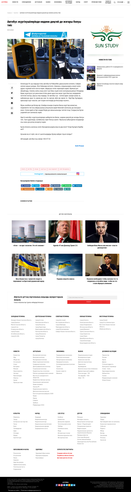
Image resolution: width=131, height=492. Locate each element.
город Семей (103, 318)
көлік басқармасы (64, 169)
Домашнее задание (64, 420)
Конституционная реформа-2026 (43, 392)
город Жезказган (40, 332)
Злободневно (26, 2)
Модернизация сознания (109, 376)
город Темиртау (40, 334)
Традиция (38, 415)
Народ (78, 2)
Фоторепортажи (63, 436)
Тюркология (81, 363)
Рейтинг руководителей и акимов (43, 372)
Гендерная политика (39, 363)
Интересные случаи (64, 431)
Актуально (38, 2)
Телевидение (17, 427)
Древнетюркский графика (86, 369)
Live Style (61, 412)
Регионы (102, 436)
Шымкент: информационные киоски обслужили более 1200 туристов (110, 79)
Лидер (102, 418)
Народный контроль (62, 360)
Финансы (59, 372)
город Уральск (15, 321)
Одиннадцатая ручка (108, 369)
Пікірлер (16, 13)
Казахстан (16, 353)
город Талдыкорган (86, 323)
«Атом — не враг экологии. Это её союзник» (28, 246)
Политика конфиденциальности (31, 489)
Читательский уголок (64, 422)
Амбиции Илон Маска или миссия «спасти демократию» (102, 247)
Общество (16, 358)
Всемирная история (84, 356)
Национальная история (85, 353)
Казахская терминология (108, 422)
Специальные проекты (84, 425)
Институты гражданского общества (40, 375)
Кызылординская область (88, 341)
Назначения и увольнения (41, 381)
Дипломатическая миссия (41, 390)
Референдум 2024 (38, 403)
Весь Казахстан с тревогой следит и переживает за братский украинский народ (28, 280)
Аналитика (59, 367)
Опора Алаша (106, 379)
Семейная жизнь (63, 427)
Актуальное (17, 360)
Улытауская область (41, 330)
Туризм (58, 365)
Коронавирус (40, 456)
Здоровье (103, 415)
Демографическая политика (41, 365)
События (103, 425)
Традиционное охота (41, 427)
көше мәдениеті (52, 169)
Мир (14, 356)
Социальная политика (39, 367)
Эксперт (16, 372)
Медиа (15, 434)
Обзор (102, 429)
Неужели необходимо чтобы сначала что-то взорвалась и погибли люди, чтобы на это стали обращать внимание (102, 281)
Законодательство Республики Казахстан (86, 441)
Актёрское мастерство (20, 420)
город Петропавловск (62, 328)
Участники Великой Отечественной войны (84, 437)
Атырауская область (17, 328)
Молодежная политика (40, 358)
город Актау (14, 325)
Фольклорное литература (85, 420)
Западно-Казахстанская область (21, 318)
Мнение (15, 367)
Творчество (105, 353)
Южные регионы (85, 315)
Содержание (17, 468)
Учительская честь (19, 465)
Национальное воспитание (43, 422)
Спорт (86, 2)
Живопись (16, 415)
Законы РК (36, 385)
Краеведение (82, 365)
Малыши (80, 415)
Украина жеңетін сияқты (65, 279)
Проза (104, 358)
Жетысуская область (86, 325)
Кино (14, 425)
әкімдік (36, 169)
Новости (15, 2)
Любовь (60, 425)
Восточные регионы (106, 315)
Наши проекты (17, 369)
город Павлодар (61, 323)
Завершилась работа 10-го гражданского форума (107, 68)
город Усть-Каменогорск (107, 321)
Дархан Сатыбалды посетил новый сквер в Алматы (110, 90)
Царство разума (18, 461)
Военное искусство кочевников (87, 367)
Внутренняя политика (39, 353)
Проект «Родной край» (84, 422)
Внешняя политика (38, 356)
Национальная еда (40, 420)
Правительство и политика (41, 369)
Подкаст (102, 427)
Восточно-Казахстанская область (107, 324)
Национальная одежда (42, 425)
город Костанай (60, 318)
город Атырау (15, 330)
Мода (59, 429)
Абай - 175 (81, 376)
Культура (16, 412)
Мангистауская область (18, 323)
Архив (15, 379)
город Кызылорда (85, 339)
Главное (35, 399)
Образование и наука (21, 448)
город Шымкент (85, 328)
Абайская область (105, 327)
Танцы (15, 418)
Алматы (23, 169)
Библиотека (106, 372)
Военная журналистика (65, 434)
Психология (17, 452)
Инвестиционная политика (41, 360)
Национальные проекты (40, 387)
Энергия (15, 458)
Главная (9, 13)
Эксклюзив (103, 434)
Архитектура (17, 436)
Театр (15, 422)
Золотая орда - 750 (84, 372)
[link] (79, 146)
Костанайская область (63, 321)
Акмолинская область (42, 321)
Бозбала (60, 415)
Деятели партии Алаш (85, 360)
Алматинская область (86, 321)
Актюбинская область (18, 332)
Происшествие (97, 2)
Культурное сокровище (109, 365)
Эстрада (16, 431)
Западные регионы (18, 315)
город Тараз (83, 334)
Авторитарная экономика (64, 358)
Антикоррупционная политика (65, 363)
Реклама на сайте (13, 489)
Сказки (104, 374)
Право (35, 394)
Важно (48, 2)
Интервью (16, 365)
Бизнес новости (61, 369)
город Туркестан (85, 332)
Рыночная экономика (62, 356)
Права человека (38, 383)
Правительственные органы (41, 378)
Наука (15, 456)
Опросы (15, 376)
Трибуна (35, 401)
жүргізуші (43, 169)
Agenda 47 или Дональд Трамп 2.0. (65, 246)
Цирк (15, 429)
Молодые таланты (82, 418)
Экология (103, 438)
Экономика (58, 2)
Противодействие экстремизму (110, 420)
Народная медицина (42, 454)
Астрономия (17, 454)
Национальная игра (41, 418)
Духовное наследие (69, 2)
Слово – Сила (106, 367)
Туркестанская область (87, 330)
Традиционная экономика (64, 353)
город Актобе (15, 334)
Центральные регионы (43, 315)
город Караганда (40, 325)
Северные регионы (62, 315)
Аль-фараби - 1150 (83, 374)
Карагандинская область (43, 328)
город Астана (39, 318)
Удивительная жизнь (19, 463)
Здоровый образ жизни (43, 452)
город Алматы (84, 318)
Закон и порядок (108, 2)
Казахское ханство (84, 358)
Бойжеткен (61, 418)
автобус (30, 169)
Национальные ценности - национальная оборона (85, 430)
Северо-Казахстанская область (65, 330)
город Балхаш (39, 337)
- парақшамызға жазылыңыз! (50, 174)
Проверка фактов (82, 433)
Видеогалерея (81, 427)
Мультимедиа (17, 374)
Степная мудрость (107, 363)
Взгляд (102, 431)
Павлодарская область (63, 325)
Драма (104, 360)
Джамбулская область (87, 337)
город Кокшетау (40, 323)
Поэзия (104, 356)
